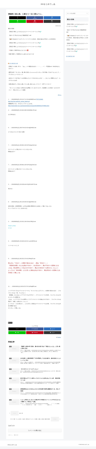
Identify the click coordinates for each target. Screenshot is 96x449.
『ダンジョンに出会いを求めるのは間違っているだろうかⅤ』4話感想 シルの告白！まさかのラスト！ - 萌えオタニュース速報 (34, 85)
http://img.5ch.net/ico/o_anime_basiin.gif (19, 97)
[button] (57, 17)
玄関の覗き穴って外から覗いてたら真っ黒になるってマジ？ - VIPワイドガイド (30, 80)
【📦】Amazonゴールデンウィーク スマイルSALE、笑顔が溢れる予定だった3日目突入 (32, 35)
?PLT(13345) (39, 95)
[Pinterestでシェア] (48, 17)
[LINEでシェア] (39, 17)
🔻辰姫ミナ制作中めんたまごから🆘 (18, 46)
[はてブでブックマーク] (30, 17)
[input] (77, 13)
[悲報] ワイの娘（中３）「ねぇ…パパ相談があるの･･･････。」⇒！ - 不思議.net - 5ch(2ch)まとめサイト (34, 64)
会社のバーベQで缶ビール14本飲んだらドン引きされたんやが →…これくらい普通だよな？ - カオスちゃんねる (34, 75)
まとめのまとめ (13, 59)
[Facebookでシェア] (21, 17)
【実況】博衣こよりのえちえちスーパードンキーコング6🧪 (25, 39)
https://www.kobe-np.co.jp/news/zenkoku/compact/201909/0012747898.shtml (28, 102)
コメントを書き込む (35, 433)
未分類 (10, 319)
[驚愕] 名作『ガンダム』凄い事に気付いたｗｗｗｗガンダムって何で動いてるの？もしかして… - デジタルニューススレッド (35, 69)
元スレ (59, 91)
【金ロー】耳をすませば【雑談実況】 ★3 (20, 31)
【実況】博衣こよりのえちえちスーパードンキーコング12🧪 (25, 43)
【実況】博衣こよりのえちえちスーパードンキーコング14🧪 (25, 28)
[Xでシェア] (12, 17)
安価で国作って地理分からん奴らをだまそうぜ (21, 50)
